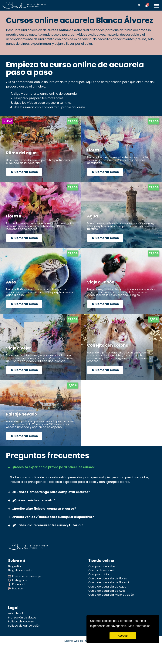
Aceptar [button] (123, 635)
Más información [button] (139, 626)
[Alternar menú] (156, 5)
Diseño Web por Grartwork (81, 640)
